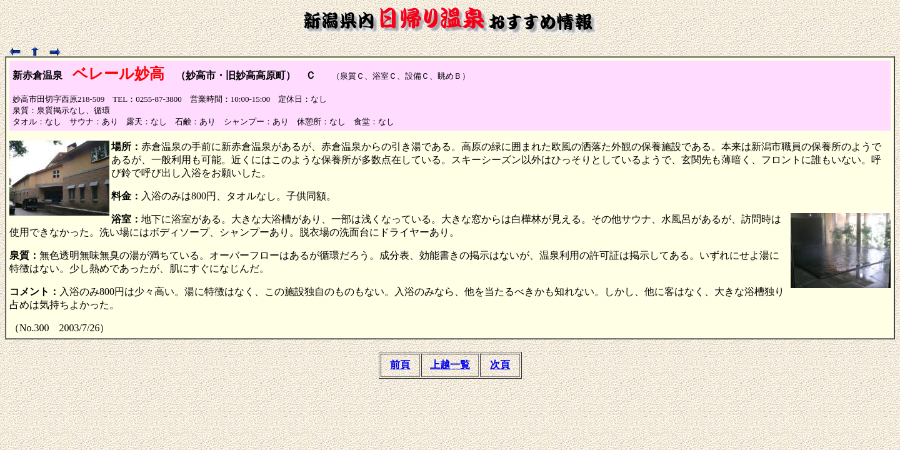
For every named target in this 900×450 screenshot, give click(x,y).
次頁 (500, 364)
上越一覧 (450, 364)
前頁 (400, 364)
